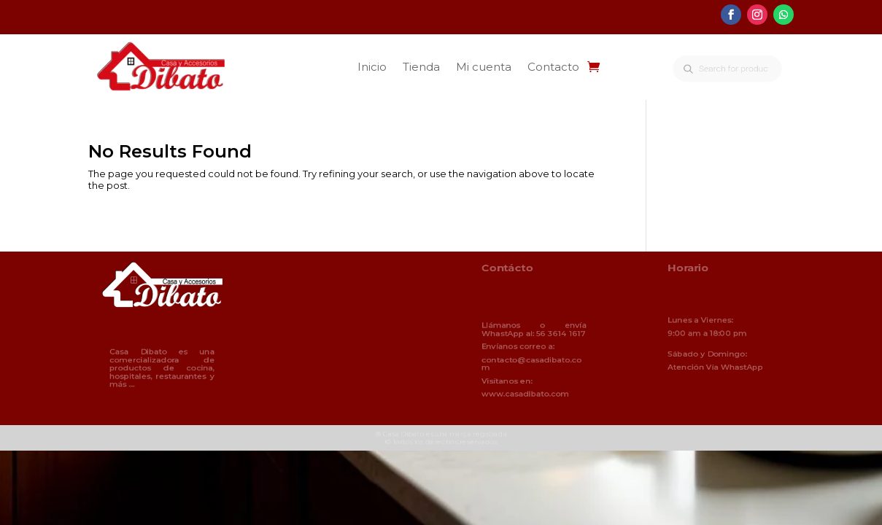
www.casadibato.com (526, 390)
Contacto (553, 67)
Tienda (421, 67)
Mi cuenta (483, 67)
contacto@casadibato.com (532, 363)
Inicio (372, 67)
